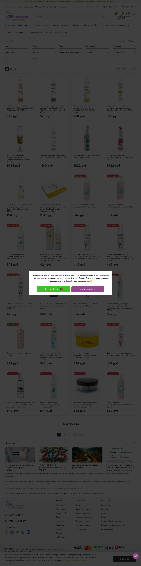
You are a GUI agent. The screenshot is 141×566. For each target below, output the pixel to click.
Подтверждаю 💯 (88, 289)
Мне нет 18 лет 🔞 (53, 289)
